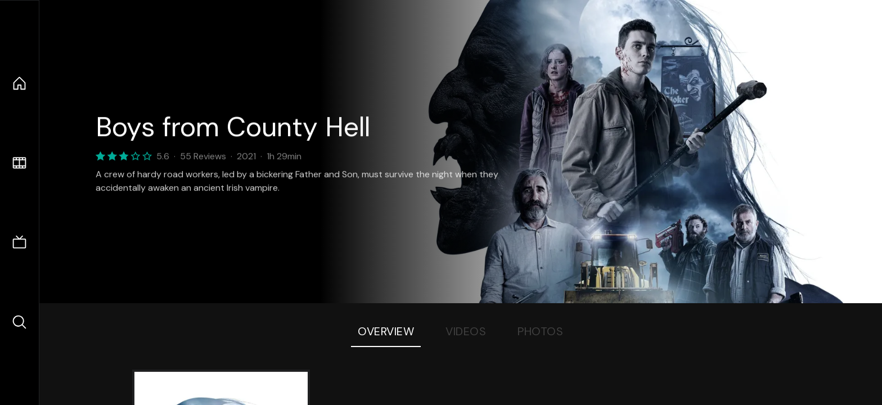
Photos (540, 331)
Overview (386, 331)
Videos (466, 331)
